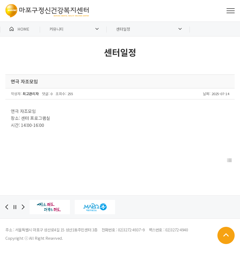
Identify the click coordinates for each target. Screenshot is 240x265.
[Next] (23, 207)
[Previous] (6, 207)
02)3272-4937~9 (131, 229)
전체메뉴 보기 (231, 10)
